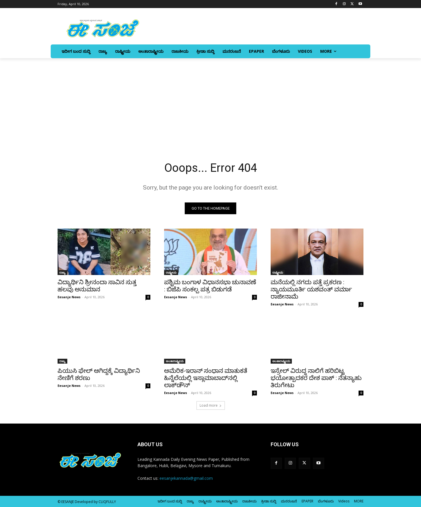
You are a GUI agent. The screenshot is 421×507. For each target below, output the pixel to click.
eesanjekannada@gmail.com (186, 478)
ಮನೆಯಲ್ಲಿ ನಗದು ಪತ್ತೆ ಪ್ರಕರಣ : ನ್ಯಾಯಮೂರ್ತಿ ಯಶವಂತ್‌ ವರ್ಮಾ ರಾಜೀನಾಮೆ (311, 289)
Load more (211, 405)
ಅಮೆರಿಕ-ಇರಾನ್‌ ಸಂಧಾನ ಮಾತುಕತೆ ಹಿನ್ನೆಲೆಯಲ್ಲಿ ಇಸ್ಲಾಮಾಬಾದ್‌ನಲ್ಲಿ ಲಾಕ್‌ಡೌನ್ (205, 378)
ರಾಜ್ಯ (62, 272)
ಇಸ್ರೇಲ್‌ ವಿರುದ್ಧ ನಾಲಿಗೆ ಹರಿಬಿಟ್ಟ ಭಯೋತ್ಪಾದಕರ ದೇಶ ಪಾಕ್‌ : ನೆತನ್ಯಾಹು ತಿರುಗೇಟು (316, 378)
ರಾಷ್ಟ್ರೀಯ (171, 272)
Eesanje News (69, 297)
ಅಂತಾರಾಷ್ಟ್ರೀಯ (175, 361)
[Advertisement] (210, 101)
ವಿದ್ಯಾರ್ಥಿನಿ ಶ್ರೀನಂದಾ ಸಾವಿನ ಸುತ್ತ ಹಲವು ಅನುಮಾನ (97, 286)
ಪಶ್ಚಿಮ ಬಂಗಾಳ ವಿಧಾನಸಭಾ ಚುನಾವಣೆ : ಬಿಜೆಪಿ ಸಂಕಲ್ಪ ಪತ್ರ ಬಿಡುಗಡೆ (210, 286)
